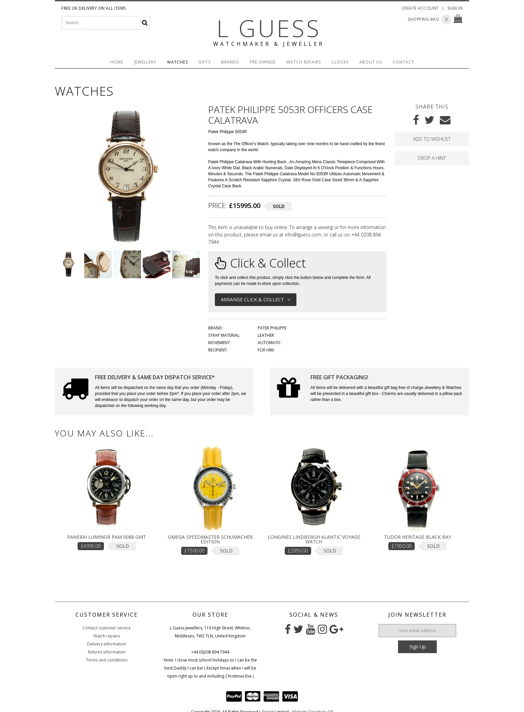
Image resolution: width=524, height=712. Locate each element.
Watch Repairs (303, 62)
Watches (177, 62)
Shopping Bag (423, 19)
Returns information (107, 652)
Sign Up (417, 646)
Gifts (205, 62)
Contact (403, 62)
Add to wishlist (431, 139)
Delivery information (106, 644)
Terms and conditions (106, 660)
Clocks (340, 62)
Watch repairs (107, 636)
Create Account (420, 8)
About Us (370, 62)
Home (116, 62)
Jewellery (145, 62)
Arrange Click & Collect (255, 299)
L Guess (269, 28)
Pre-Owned (263, 62)
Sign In (455, 8)
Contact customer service (107, 628)
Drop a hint (432, 158)
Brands (230, 62)
